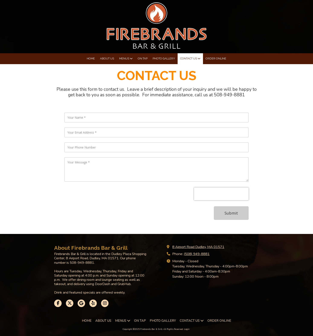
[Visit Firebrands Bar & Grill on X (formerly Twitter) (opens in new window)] (69, 303)
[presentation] (221, 193)
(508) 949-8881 (197, 254)
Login (187, 329)
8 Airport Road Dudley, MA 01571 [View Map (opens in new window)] (198, 247)
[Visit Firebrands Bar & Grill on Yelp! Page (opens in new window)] (93, 303)
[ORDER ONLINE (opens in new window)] (216, 58)
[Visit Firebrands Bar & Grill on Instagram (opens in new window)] (105, 303)
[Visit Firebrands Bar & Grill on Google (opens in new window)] (81, 303)
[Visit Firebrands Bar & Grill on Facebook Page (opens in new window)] (58, 303)
